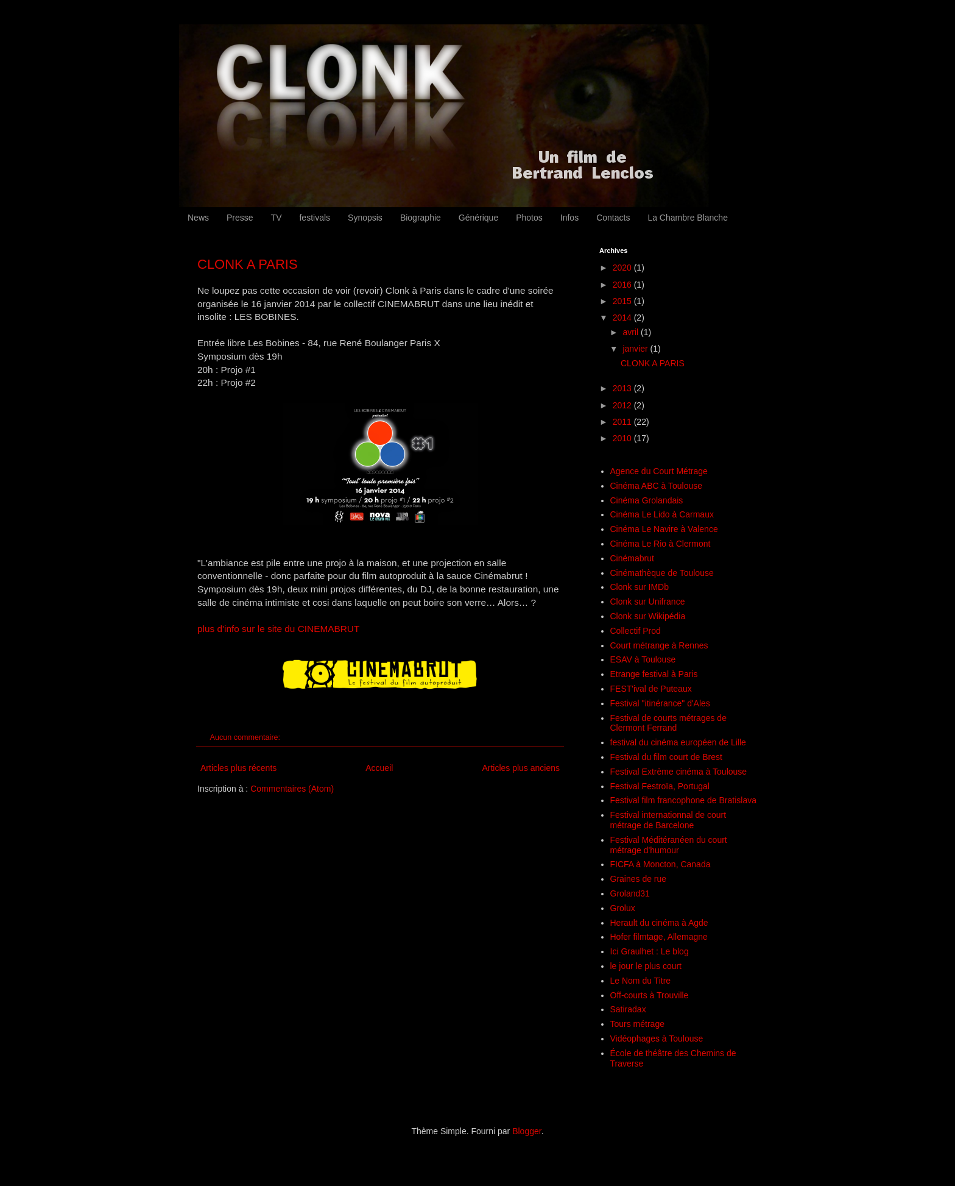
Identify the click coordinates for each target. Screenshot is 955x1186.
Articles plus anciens (521, 768)
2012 (623, 405)
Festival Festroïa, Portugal (660, 786)
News (198, 217)
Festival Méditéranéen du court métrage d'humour (668, 845)
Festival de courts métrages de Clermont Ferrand (668, 723)
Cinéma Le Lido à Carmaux (662, 514)
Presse (240, 217)
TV (276, 217)
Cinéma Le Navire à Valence (664, 529)
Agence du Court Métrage (659, 471)
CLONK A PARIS (247, 264)
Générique (478, 217)
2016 (623, 284)
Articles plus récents (238, 768)
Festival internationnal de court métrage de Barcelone (668, 820)
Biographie (420, 217)
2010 (623, 438)
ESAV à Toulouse (643, 659)
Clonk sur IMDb (639, 587)
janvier (636, 348)
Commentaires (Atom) (292, 789)
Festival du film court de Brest (666, 757)
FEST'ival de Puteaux (651, 689)
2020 (623, 267)
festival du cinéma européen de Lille (678, 742)
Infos (569, 217)
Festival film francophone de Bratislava (683, 800)
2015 (623, 301)
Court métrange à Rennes (659, 645)
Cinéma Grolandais (646, 500)
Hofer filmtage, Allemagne (659, 937)
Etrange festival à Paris (654, 674)
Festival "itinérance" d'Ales (660, 703)
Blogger (526, 1131)
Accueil (379, 768)
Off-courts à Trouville (649, 995)
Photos (529, 217)
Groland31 (630, 893)
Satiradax (628, 1009)
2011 (623, 422)
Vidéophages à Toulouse (656, 1038)
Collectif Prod (635, 631)
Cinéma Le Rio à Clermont (660, 544)
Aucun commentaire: (246, 737)
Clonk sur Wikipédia (648, 616)
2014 (623, 317)
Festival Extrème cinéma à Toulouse (678, 771)
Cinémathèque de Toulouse (662, 573)
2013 (623, 388)
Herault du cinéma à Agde (659, 923)
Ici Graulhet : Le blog (649, 951)
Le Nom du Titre (640, 980)
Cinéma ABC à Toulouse (656, 486)
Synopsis (365, 217)
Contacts (613, 217)
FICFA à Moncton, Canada (660, 864)
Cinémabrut (632, 558)
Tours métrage (637, 1024)
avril (631, 332)
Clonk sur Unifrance (647, 601)
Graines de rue (638, 879)
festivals (314, 217)
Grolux (622, 908)
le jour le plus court (646, 966)
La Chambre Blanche (687, 217)
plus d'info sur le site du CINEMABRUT (278, 628)
